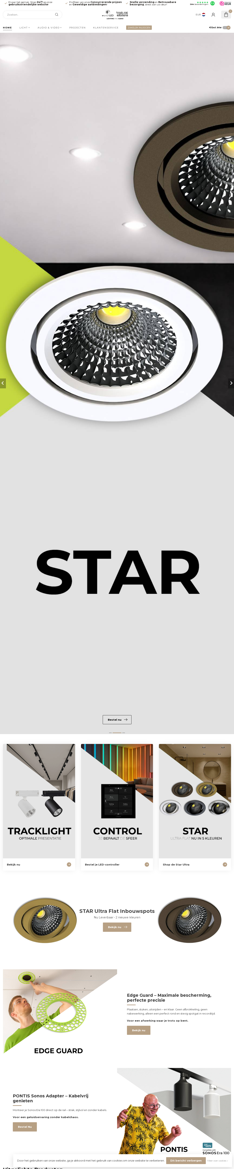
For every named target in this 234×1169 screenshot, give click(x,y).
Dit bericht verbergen (186, 1160)
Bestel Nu (25, 1126)
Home (7, 27)
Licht (24, 27)
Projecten (77, 27)
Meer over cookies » (217, 1160)
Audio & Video (49, 27)
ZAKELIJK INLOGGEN (139, 27)
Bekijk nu (138, 1030)
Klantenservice (106, 27)
